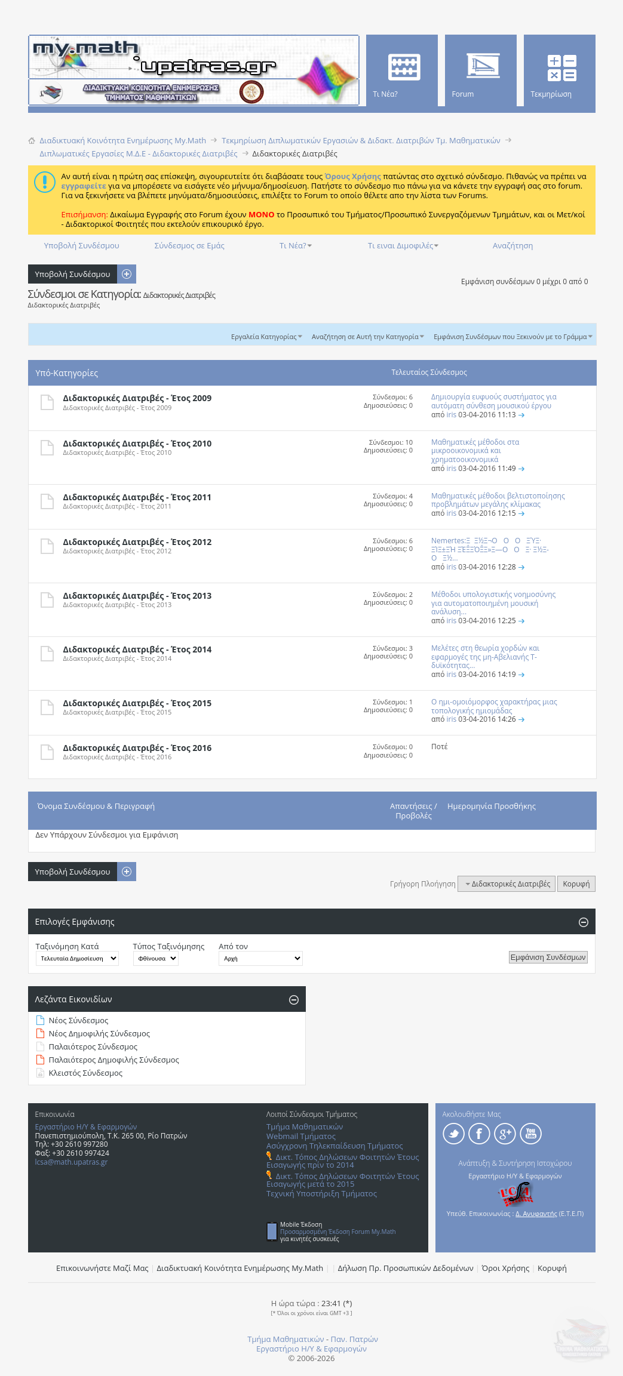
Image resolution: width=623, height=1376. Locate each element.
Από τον (233, 946)
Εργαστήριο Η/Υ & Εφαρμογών (86, 1127)
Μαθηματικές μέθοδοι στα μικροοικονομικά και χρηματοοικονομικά (475, 451)
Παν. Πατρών (354, 1339)
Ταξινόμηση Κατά (67, 946)
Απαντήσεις (411, 806)
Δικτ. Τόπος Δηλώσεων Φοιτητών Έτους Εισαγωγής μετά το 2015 (342, 1180)
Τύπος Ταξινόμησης (169, 946)
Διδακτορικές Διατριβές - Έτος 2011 (137, 497)
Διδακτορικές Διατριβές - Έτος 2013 (137, 595)
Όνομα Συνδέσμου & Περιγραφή (96, 806)
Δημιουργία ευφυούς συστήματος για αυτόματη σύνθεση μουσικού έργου (494, 401)
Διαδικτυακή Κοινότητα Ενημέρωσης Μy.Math (240, 1268)
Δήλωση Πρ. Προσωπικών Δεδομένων (406, 1268)
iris (451, 415)
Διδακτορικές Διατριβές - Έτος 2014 (137, 649)
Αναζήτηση (513, 245)
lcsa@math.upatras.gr (71, 1162)
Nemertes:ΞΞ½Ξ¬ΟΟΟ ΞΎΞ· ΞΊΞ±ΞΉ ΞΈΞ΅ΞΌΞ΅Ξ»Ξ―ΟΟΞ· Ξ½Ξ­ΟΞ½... (490, 549)
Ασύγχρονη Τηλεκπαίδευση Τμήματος (334, 1145)
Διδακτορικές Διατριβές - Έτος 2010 (137, 443)
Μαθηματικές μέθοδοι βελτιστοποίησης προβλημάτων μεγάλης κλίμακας (498, 500)
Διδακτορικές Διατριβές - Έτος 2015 (137, 703)
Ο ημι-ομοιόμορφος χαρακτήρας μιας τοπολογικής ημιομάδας (494, 706)
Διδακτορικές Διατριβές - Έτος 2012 (137, 541)
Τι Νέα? (293, 245)
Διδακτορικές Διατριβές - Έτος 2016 (137, 747)
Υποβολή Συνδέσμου (81, 245)
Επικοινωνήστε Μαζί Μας (102, 1268)
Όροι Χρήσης (506, 1268)
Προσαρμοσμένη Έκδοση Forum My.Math (338, 1231)
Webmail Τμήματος (301, 1136)
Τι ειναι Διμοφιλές (400, 245)
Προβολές (413, 815)
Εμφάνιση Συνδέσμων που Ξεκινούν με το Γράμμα (510, 336)
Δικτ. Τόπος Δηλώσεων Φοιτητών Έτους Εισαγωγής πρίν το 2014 (342, 1161)
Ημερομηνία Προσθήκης (491, 806)
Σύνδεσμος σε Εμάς (190, 245)
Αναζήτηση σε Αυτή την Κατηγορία (365, 336)
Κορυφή (576, 884)
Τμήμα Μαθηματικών (304, 1126)
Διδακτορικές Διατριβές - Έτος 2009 (137, 398)
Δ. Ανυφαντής (536, 1213)
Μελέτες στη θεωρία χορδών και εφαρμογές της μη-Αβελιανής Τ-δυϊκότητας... (485, 657)
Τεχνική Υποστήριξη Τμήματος (321, 1193)
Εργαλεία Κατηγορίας (264, 336)
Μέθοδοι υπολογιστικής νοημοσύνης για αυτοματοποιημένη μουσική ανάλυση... (493, 603)
